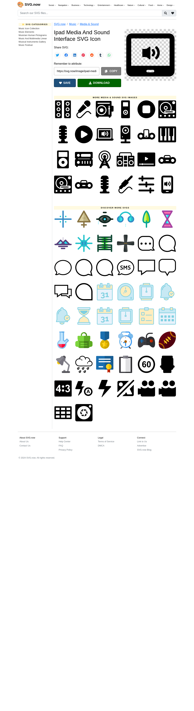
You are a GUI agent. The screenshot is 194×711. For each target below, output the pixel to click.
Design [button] (170, 5)
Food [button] (151, 5)
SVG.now (60, 24)
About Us (24, 441)
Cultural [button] (141, 5)
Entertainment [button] (104, 5)
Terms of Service (106, 441)
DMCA (101, 445)
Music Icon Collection (29, 28)
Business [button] (76, 5)
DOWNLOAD (99, 82)
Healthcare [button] (119, 5)
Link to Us (142, 441)
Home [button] (160, 5)
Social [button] (51, 5)
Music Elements (26, 32)
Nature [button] (130, 5)
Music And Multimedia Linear (33, 38)
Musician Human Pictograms (33, 35)
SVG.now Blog (144, 449)
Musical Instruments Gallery (32, 41)
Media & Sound (89, 24)
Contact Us (24, 445)
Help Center (64, 441)
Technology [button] (89, 5)
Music (72, 24)
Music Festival (26, 45)
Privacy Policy (66, 449)
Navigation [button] (63, 5)
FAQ (61, 445)
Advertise (141, 445)
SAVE (64, 82)
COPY (111, 71)
